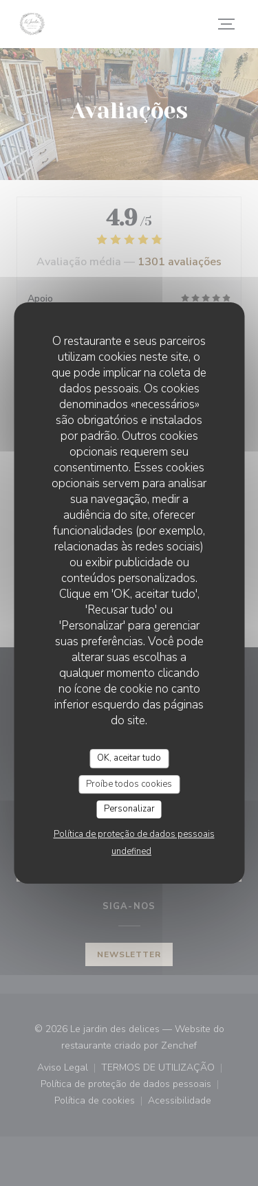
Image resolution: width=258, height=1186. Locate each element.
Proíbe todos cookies (129, 784)
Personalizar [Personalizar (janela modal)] (129, 809)
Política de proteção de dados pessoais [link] (134, 834)
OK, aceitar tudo (129, 758)
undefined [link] (131, 851)
